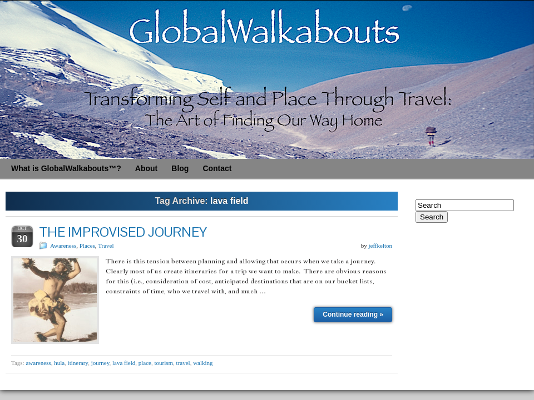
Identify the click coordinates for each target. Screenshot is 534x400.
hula (59, 362)
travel (183, 362)
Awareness (63, 245)
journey (100, 362)
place (145, 362)
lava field (123, 362)
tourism (163, 362)
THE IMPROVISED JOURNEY (123, 232)
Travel (105, 245)
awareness (38, 362)
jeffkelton (380, 245)
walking (202, 362)
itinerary (78, 362)
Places (87, 245)
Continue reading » (353, 314)
